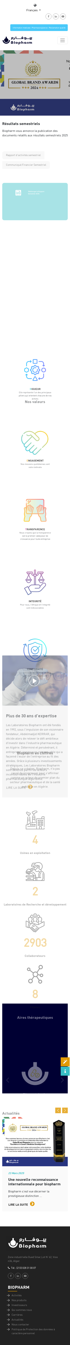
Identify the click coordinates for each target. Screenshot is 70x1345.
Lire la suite (21, 1203)
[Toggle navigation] (62, 40)
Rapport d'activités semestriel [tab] (23, 163)
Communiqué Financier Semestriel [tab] (26, 173)
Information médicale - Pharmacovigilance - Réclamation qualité (39, 28)
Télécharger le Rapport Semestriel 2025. (36, 208)
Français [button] (32, 10)
